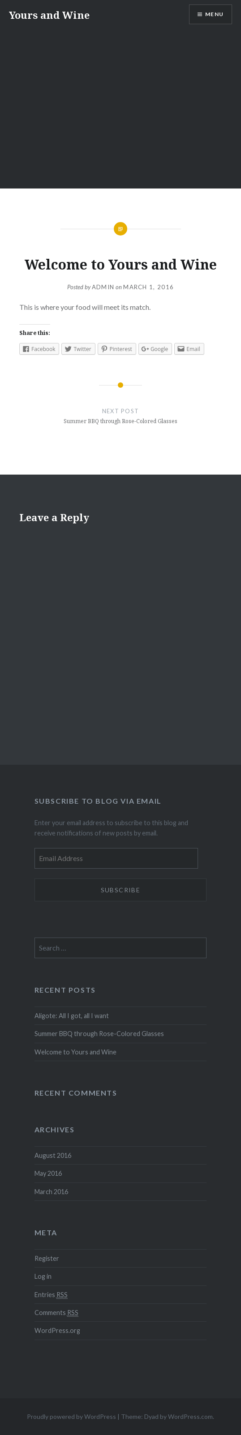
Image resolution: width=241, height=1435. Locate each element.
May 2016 (48, 1173)
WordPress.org (57, 1330)
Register (46, 1258)
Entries (51, 1295)
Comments (56, 1313)
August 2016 (52, 1155)
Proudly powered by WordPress (71, 1416)
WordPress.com (190, 1416)
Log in (43, 1276)
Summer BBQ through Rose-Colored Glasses (99, 1033)
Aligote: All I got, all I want (71, 1015)
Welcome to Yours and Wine (75, 1052)
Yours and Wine (49, 14)
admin (103, 287)
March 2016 (51, 1191)
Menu (214, 14)
